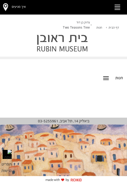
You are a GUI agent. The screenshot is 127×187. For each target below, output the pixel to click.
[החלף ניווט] (117, 7)
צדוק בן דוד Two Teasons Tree (76, 25)
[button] (102, 6)
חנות (99, 27)
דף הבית (114, 27)
